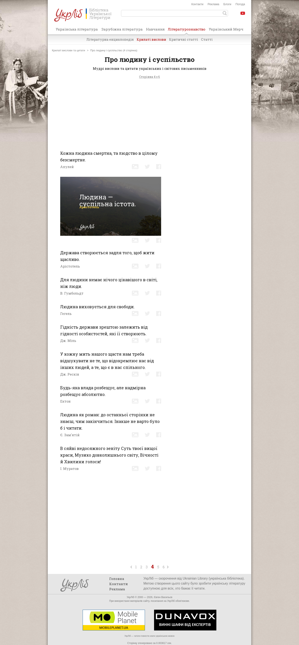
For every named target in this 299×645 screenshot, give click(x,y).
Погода (240, 4)
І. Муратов (69, 468)
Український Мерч (226, 29)
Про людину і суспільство (106, 50)
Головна (116, 578)
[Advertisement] (149, 113)
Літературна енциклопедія (110, 39)
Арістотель (70, 266)
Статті (207, 39)
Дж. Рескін (69, 374)
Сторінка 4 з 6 (149, 77)
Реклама (213, 4)
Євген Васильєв (163, 597)
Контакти (197, 4)
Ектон (65, 401)
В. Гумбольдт (71, 293)
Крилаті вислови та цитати (68, 50)
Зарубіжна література (122, 29)
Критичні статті (183, 39)
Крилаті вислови (151, 39)
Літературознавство (186, 30)
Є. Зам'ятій (70, 435)
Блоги (227, 4)
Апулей (67, 167)
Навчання (155, 29)
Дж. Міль (68, 340)
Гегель (66, 313)
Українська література (77, 29)
